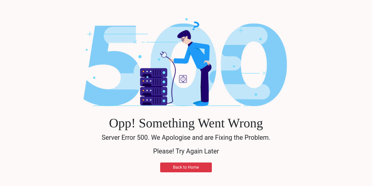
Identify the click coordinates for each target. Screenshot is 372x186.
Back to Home (186, 167)
